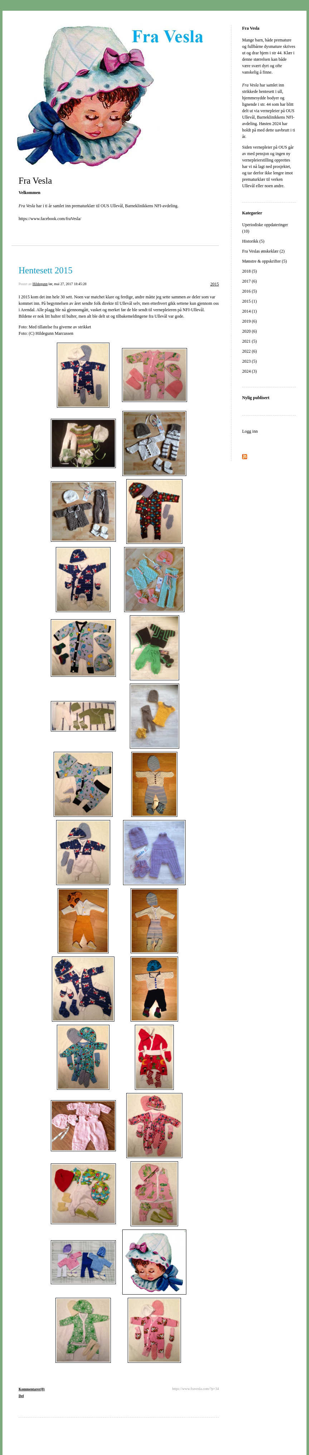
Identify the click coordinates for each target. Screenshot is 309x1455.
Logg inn (250, 431)
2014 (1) (249, 311)
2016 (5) (249, 291)
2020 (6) (249, 331)
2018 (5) (249, 271)
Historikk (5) (253, 241)
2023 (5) (249, 361)
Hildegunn (40, 284)
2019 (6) (249, 321)
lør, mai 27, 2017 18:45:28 (68, 284)
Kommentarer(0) (32, 1389)
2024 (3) (249, 371)
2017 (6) (249, 281)
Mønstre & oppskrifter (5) (264, 261)
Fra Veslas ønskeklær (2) (263, 251)
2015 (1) (249, 301)
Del (21, 1396)
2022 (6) (249, 351)
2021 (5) (249, 341)
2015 (214, 284)
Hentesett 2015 (46, 270)
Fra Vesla (35, 180)
